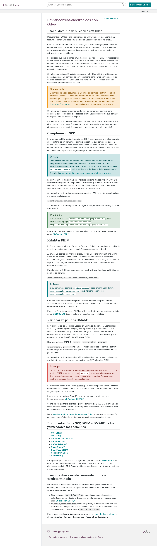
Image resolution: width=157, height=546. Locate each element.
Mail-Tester (107, 460)
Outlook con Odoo (64, 501)
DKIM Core (58, 314)
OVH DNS (55, 433)
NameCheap (57, 447)
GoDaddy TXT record (61, 438)
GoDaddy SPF (57, 441)
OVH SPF (55, 435)
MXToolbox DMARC (74, 399)
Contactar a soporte (58, 537)
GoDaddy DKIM (58, 444)
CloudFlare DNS (58, 450)
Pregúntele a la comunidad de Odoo (86, 537)
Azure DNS (56, 455)
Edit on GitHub (111, 19)
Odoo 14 (145, 11)
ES (136, 11)
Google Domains (58, 453)
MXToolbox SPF (60, 234)
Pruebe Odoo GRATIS (140, 5)
